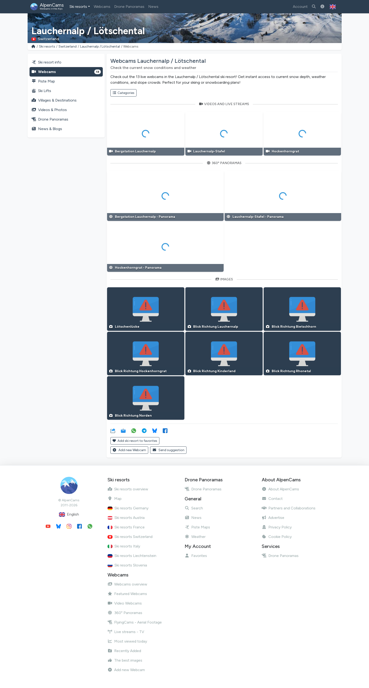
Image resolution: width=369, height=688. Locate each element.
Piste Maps (197, 527)
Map (115, 498)
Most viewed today (127, 641)
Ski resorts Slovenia (127, 565)
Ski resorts (78, 6)
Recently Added (124, 651)
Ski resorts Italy (124, 546)
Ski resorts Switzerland (130, 536)
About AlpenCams (280, 489)
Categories (124, 93)
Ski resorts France (126, 527)
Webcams (102, 6)
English (69, 514)
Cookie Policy (277, 536)
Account (300, 6)
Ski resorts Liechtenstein (132, 555)
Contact (272, 498)
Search (194, 508)
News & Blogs (46, 129)
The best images (125, 660)
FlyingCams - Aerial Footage (135, 622)
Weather (195, 536)
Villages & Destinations (54, 100)
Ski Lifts (41, 90)
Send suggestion (168, 450)
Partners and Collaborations (288, 508)
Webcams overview (127, 584)
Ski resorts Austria (126, 517)
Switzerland (68, 46)
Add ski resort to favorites (135, 441)
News (153, 6)
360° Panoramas (125, 612)
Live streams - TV (126, 631)
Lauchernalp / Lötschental (100, 46)
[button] (333, 6)
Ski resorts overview (128, 489)
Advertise (273, 517)
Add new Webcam (129, 450)
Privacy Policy (277, 527)
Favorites (196, 555)
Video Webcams (125, 603)
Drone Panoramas (129, 6)
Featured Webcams (127, 593)
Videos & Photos (49, 109)
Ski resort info (46, 62)
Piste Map (43, 81)
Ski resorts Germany (128, 508)
